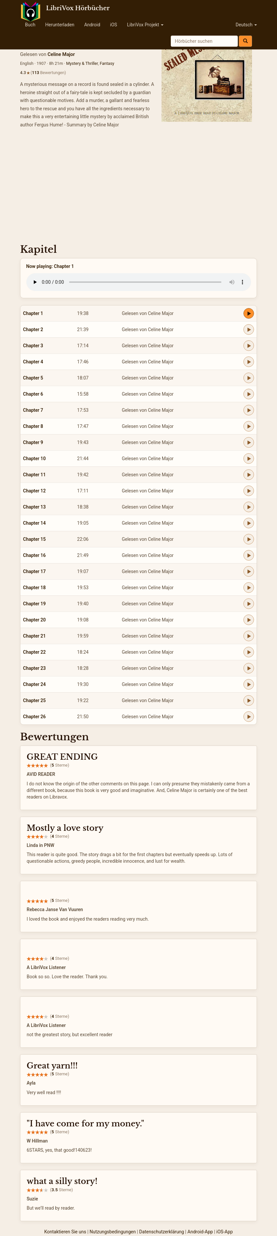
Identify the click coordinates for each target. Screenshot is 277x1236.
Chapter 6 (33, 394)
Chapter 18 (34, 587)
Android (92, 24)
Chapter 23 (34, 668)
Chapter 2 (33, 329)
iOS (113, 24)
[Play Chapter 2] (248, 329)
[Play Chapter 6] (248, 394)
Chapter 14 (34, 523)
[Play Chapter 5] (248, 378)
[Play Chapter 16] (248, 555)
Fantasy (107, 63)
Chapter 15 (34, 539)
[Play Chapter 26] (248, 716)
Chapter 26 (34, 716)
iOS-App (224, 1231)
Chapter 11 (34, 474)
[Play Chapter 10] (248, 458)
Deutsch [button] (246, 24)
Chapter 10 (34, 458)
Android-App (200, 1231)
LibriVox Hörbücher (78, 8)
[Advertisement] (138, 188)
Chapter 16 (34, 555)
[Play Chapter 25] (248, 700)
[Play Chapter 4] (248, 361)
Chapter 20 (34, 619)
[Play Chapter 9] (248, 442)
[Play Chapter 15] (248, 539)
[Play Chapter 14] (248, 523)
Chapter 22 (34, 652)
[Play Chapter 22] (248, 652)
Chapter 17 (34, 571)
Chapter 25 (34, 700)
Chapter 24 (34, 684)
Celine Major (61, 54)
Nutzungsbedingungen (112, 1231)
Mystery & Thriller (82, 63)
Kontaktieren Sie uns (65, 1231)
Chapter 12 (34, 490)
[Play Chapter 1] (248, 313)
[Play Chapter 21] (248, 636)
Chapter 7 (33, 410)
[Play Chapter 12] (248, 491)
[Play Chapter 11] (248, 474)
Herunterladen (59, 24)
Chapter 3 (33, 345)
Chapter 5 (33, 378)
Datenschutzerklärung (161, 1231)
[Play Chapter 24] (248, 684)
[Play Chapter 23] (248, 668)
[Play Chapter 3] (248, 345)
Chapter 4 (33, 361)
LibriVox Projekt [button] (145, 24)
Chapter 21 (34, 636)
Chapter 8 (33, 426)
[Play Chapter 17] (248, 571)
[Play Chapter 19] (248, 603)
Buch (30, 24)
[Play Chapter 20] (248, 620)
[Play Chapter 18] (248, 587)
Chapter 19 (34, 603)
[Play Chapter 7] (248, 410)
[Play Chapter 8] (248, 426)
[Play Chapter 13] (248, 507)
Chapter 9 (33, 442)
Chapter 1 (33, 313)
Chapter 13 (34, 507)
